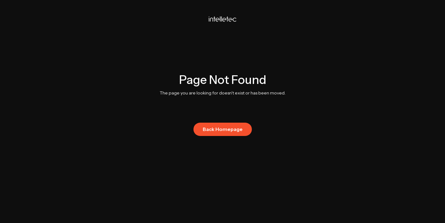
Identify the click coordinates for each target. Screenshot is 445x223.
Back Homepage (223, 129)
